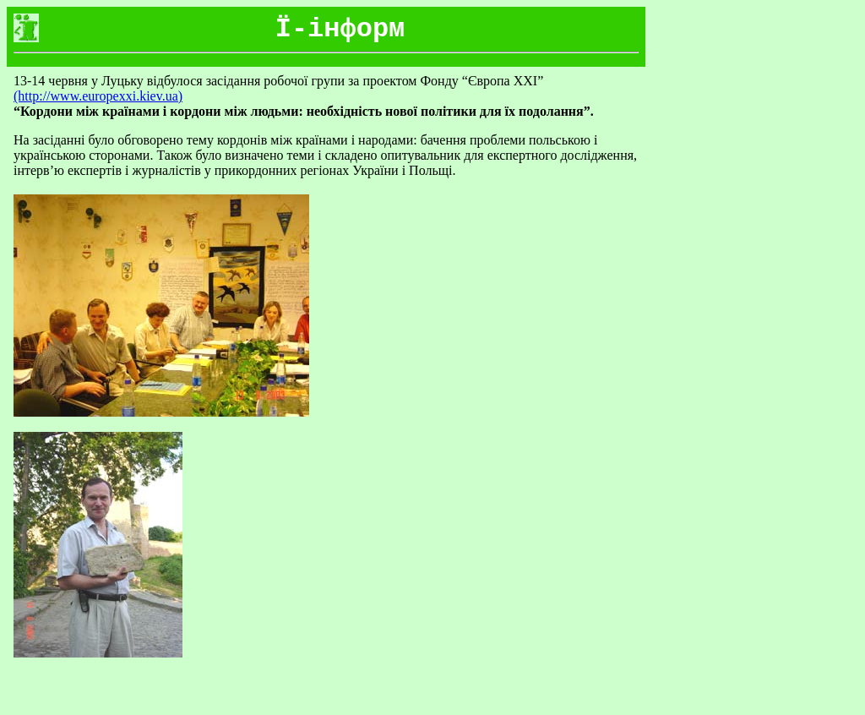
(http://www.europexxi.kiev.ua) (98, 96)
